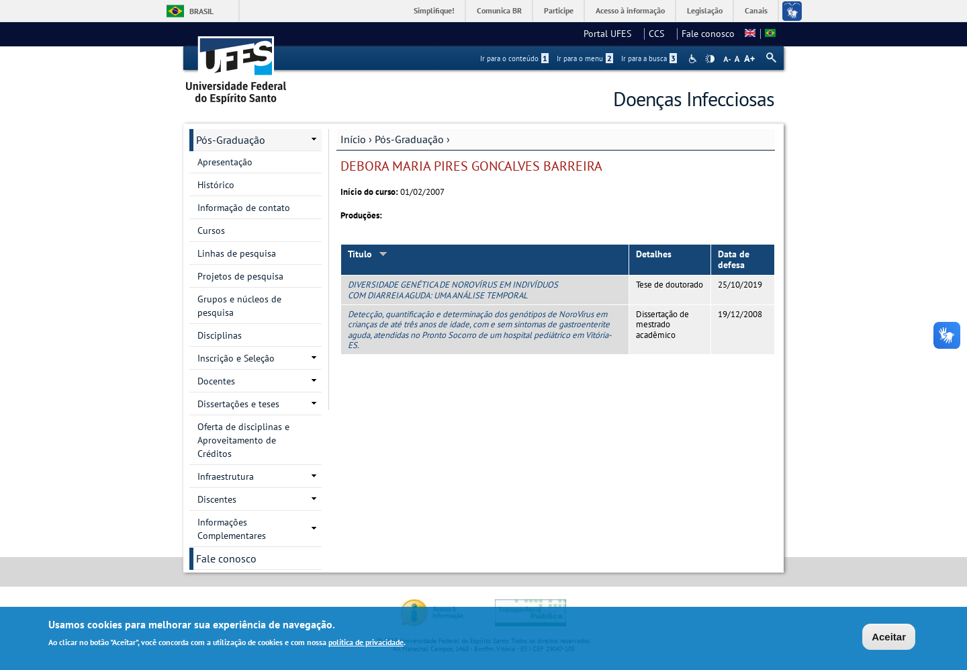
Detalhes (654, 254)
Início (353, 139)
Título (367, 254)
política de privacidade (366, 644)
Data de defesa (733, 259)
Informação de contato (243, 208)
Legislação (705, 10)
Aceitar (889, 638)
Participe (558, 10)
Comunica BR (499, 10)
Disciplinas (219, 335)
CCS (660, 34)
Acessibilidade (694, 58)
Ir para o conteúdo (514, 58)
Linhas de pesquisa (236, 253)
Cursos (211, 230)
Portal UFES (611, 34)
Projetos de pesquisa (240, 276)
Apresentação (224, 162)
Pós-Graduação (409, 139)
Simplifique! (434, 10)
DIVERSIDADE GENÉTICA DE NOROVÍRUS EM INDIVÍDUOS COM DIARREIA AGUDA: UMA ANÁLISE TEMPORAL (453, 289)
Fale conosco (708, 34)
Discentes (216, 499)
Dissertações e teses (238, 404)
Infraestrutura (225, 476)
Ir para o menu (585, 58)
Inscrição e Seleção (236, 358)
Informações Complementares (231, 529)
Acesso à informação (630, 10)
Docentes (216, 381)
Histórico (215, 185)
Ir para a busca (649, 58)
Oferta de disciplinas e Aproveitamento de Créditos (243, 440)
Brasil (201, 11)
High (710, 59)
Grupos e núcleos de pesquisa (239, 306)
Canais (756, 10)
